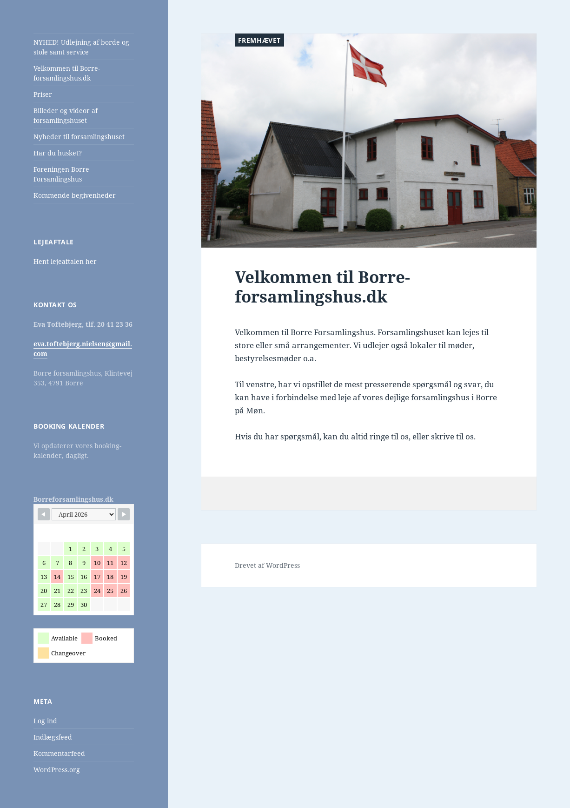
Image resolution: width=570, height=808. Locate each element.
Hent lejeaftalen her (65, 261)
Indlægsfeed (52, 737)
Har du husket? (57, 152)
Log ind (45, 720)
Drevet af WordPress (267, 565)
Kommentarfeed (59, 753)
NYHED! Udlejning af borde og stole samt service (81, 47)
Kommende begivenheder (74, 195)
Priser (42, 94)
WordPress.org (56, 769)
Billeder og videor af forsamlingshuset (65, 115)
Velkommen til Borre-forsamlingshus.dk (66, 73)
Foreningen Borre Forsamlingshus (61, 174)
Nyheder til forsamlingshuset (79, 136)
